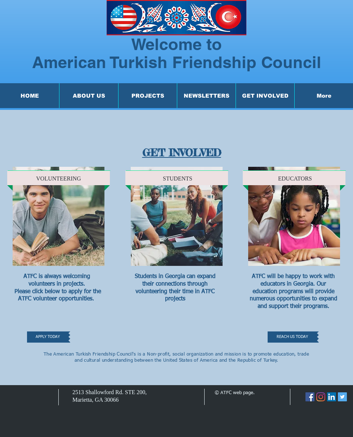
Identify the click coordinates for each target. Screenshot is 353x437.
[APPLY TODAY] (47, 337)
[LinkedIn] (331, 396)
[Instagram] (320, 396)
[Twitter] (342, 396)
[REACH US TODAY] (292, 337)
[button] (88, 95)
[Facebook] (309, 396)
